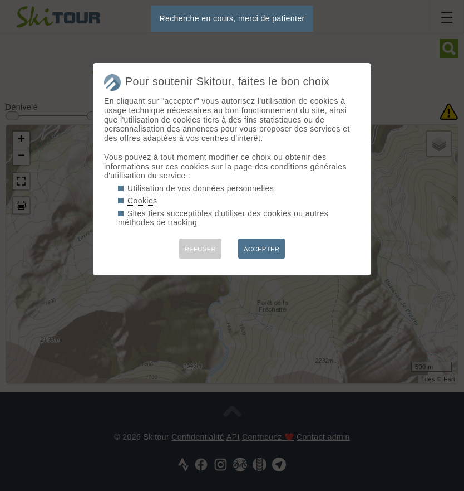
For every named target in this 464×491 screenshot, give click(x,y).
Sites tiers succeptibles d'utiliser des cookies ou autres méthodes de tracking (223, 218)
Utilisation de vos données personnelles (200, 188)
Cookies (142, 200)
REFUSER (200, 249)
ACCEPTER (261, 249)
